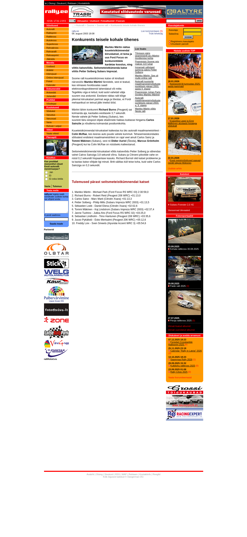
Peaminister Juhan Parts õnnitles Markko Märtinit (148, 93)
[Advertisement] (117, 275)
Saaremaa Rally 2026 (181, 359)
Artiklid (50, 70)
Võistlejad (51, 103)
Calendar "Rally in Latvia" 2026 (186, 351)
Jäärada (51, 59)
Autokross (52, 40)
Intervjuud (51, 74)
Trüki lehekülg (156, 33)
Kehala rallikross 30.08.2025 (184, 249)
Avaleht (90, 474)
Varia (49, 122)
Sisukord (61, 3)
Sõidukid (51, 111)
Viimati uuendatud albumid (181, 330)
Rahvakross (52, 48)
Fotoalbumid (107, 21)
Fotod (49, 81)
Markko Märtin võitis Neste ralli (145, 109)
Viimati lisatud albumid (179, 326)
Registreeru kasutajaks (182, 41)
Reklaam (72, 3)
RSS (117, 474)
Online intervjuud (55, 77)
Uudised (94, 21)
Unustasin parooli (180, 44)
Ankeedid (51, 92)
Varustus (51, 115)
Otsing (51, 3)
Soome (90, 25)
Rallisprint (51, 33)
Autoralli (51, 29)
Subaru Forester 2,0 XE (182, 204)
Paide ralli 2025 (178, 286)
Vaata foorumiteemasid (180, 377)
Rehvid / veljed (54, 126)
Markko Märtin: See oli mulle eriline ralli (146, 76)
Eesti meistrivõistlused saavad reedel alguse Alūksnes (184, 161)
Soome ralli (102, 25)
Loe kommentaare (150, 31)
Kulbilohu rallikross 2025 (183, 365)
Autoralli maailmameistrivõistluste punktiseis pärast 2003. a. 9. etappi (148, 102)
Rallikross (51, 36)
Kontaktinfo (84, 3)
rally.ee (75, 31)
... (73, 25)
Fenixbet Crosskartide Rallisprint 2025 (180, 343)
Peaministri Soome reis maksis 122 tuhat (147, 62)
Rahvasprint (53, 55)
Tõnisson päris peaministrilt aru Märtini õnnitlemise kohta (147, 55)
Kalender (51, 85)
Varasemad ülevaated (179, 210)
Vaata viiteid (53, 133)
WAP (124, 474)
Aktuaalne (82, 21)
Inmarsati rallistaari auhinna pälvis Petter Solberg (146, 69)
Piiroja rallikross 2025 (181, 320)
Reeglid (156, 474)
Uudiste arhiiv (175, 168)
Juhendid (51, 96)
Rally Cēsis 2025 (179, 372)
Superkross (52, 44)
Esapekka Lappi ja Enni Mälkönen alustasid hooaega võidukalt (182, 123)
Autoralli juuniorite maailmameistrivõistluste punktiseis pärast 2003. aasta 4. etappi (148, 85)
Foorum (120, 21)
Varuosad (51, 118)
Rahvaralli (52, 51)
